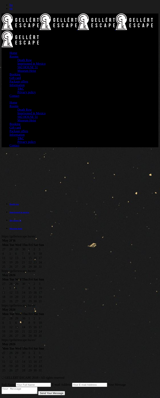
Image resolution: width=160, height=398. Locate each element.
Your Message (117, 384)
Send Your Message (55, 394)
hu (11, 5)
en (11, 8)
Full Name (8, 384)
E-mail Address (61, 384)
